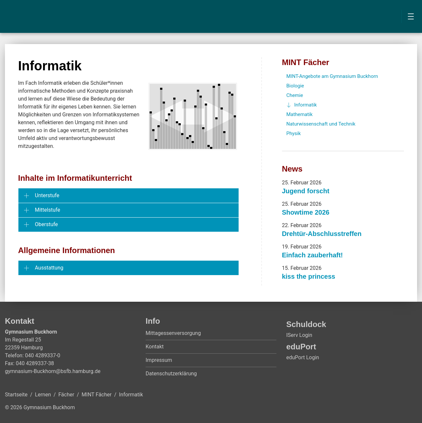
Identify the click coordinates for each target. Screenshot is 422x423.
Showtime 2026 (306, 212)
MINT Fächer (305, 62)
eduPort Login (302, 357)
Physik (293, 133)
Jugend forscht (305, 191)
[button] (128, 195)
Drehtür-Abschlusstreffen (322, 233)
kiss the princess (308, 276)
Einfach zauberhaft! (312, 255)
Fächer (66, 394)
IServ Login (299, 335)
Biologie (295, 86)
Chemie (294, 95)
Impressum (159, 360)
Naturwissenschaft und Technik (320, 124)
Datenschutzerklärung (171, 373)
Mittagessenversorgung (173, 333)
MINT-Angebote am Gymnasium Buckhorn (332, 76)
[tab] (128, 195)
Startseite (16, 394)
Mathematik (299, 114)
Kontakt (155, 346)
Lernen (43, 394)
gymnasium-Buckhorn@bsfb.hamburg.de (53, 371)
